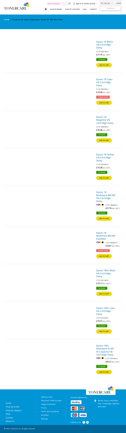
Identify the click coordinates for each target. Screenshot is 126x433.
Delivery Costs (47, 397)
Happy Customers (48, 404)
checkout (111, 8)
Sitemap (44, 419)
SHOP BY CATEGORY (72, 9)
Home (6, 19)
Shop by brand (12, 406)
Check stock (103, 97)
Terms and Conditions (50, 411)
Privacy (44, 408)
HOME (45, 9)
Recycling (44, 415)
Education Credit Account (51, 400)
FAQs (85, 9)
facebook (83, 422)
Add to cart (104, 65)
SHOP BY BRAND (56, 9)
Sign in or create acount (85, 3)
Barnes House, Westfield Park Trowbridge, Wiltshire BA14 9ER (108, 403)
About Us (10, 421)
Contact (9, 417)
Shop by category (14, 410)
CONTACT (93, 9)
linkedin (87, 422)
